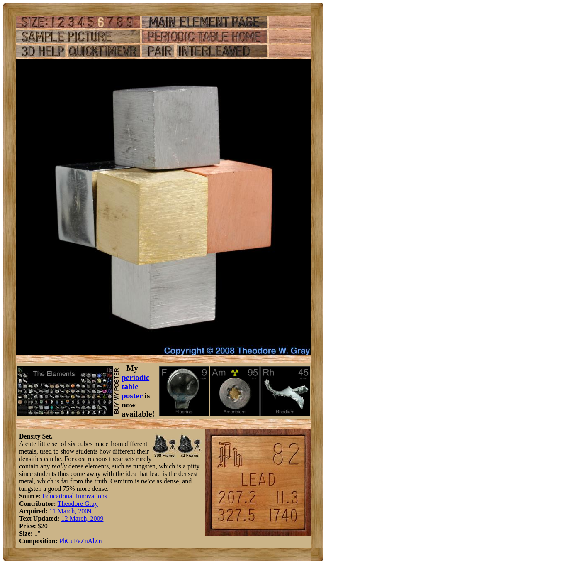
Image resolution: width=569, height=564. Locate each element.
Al (91, 540)
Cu (70, 540)
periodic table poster (135, 386)
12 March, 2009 (82, 518)
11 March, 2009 (70, 511)
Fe (77, 540)
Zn (84, 540)
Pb (62, 540)
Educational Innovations (74, 496)
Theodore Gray (78, 503)
